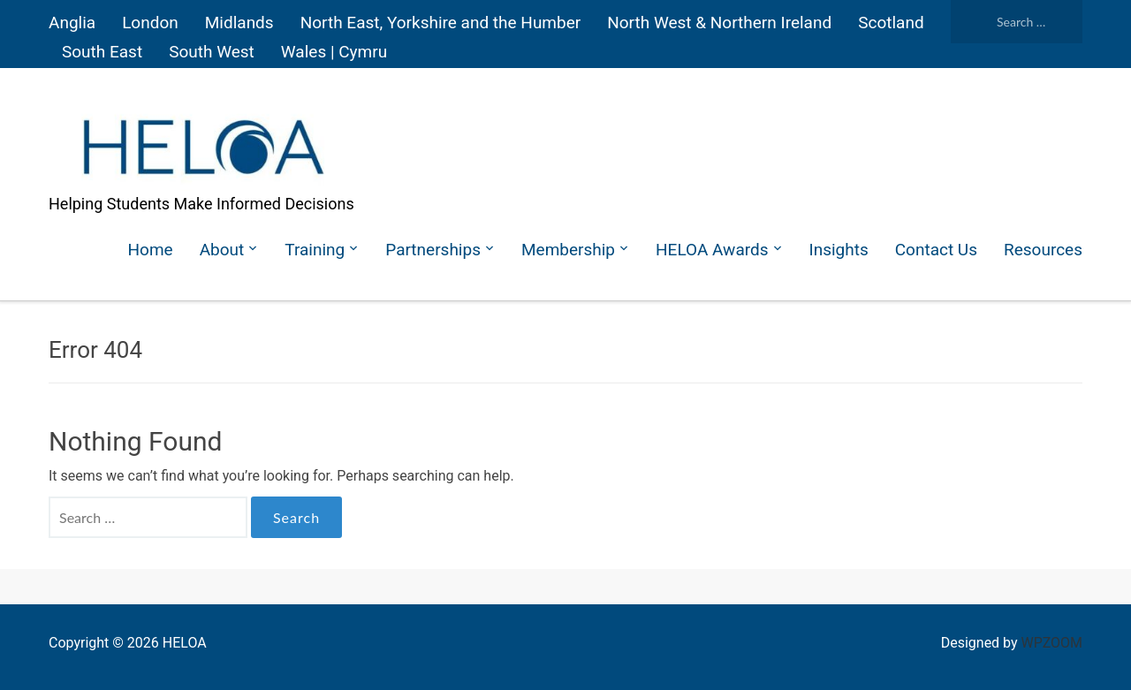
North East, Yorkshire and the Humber (440, 22)
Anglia (72, 22)
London (150, 22)
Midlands (239, 22)
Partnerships (433, 249)
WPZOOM (1051, 642)
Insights (839, 249)
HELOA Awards (712, 249)
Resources (1043, 249)
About (222, 249)
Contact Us (936, 249)
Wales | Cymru (334, 52)
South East (102, 52)
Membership (568, 249)
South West (211, 52)
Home (150, 249)
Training (315, 249)
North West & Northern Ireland (719, 22)
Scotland (890, 22)
